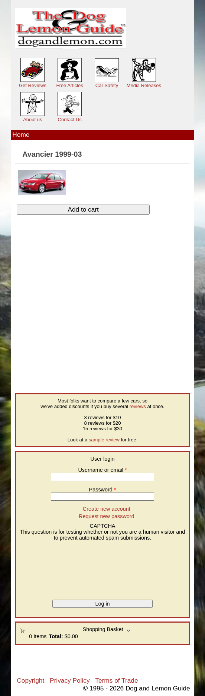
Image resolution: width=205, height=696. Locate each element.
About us (32, 119)
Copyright (30, 680)
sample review (104, 440)
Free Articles (69, 85)
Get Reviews (32, 85)
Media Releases (144, 85)
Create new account (106, 509)
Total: (56, 636)
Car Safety (106, 85)
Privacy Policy (70, 680)
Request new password (106, 516)
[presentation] (50, 567)
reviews (138, 406)
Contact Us (70, 119)
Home (20, 134)
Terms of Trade (116, 680)
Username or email (102, 470)
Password (102, 490)
